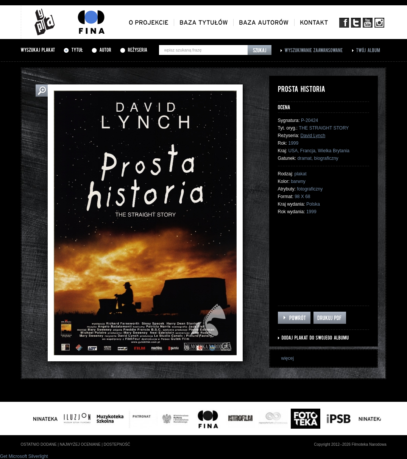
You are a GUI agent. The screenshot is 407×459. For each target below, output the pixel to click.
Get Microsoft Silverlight (24, 456)
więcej (287, 358)
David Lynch (313, 135)
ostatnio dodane (39, 444)
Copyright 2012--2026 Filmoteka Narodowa (350, 444)
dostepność (117, 444)
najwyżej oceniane (80, 444)
